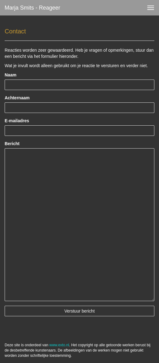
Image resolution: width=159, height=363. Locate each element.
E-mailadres (17, 120)
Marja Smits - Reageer (32, 8)
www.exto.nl (59, 345)
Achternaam (17, 97)
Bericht (12, 143)
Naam (10, 74)
